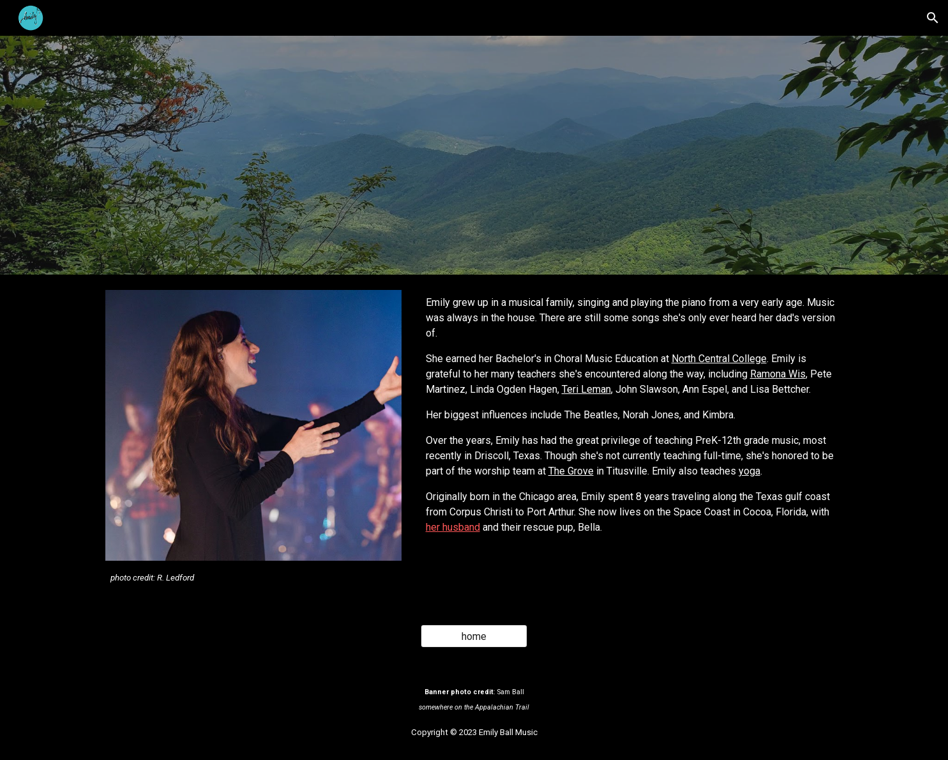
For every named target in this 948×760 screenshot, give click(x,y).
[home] (474, 636)
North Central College (719, 359)
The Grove (571, 471)
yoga (749, 471)
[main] (253, 577)
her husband (453, 527)
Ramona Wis (778, 374)
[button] (932, 18)
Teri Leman (586, 389)
